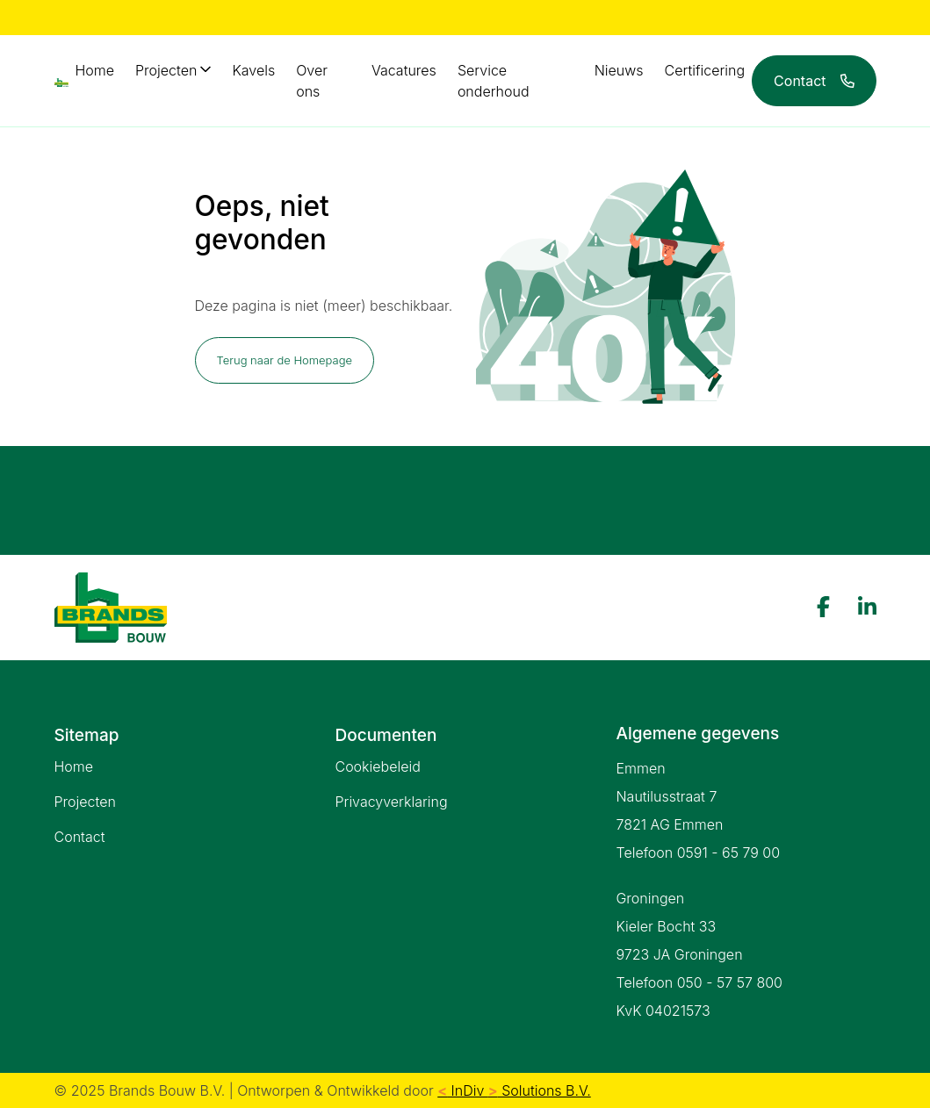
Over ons (312, 80)
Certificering (705, 70)
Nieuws (619, 70)
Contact (79, 836)
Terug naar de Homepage (285, 360)
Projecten (166, 70)
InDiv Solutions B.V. (514, 1090)
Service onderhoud (494, 80)
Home (95, 70)
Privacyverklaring (391, 801)
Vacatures (403, 70)
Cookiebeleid (377, 766)
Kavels (253, 70)
